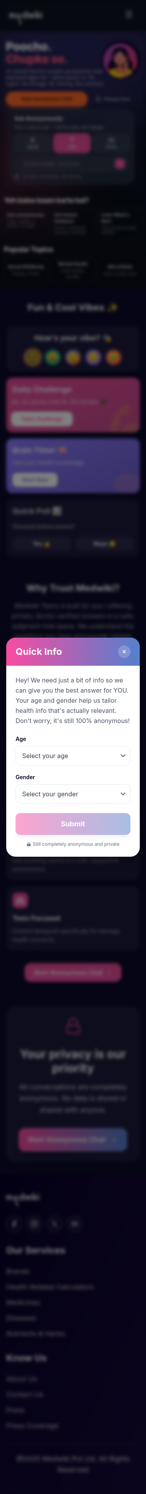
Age (21, 739)
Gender (25, 777)
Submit (73, 824)
